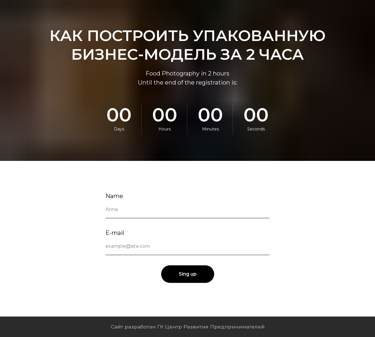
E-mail (114, 232)
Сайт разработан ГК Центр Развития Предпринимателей (188, 327)
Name (114, 196)
